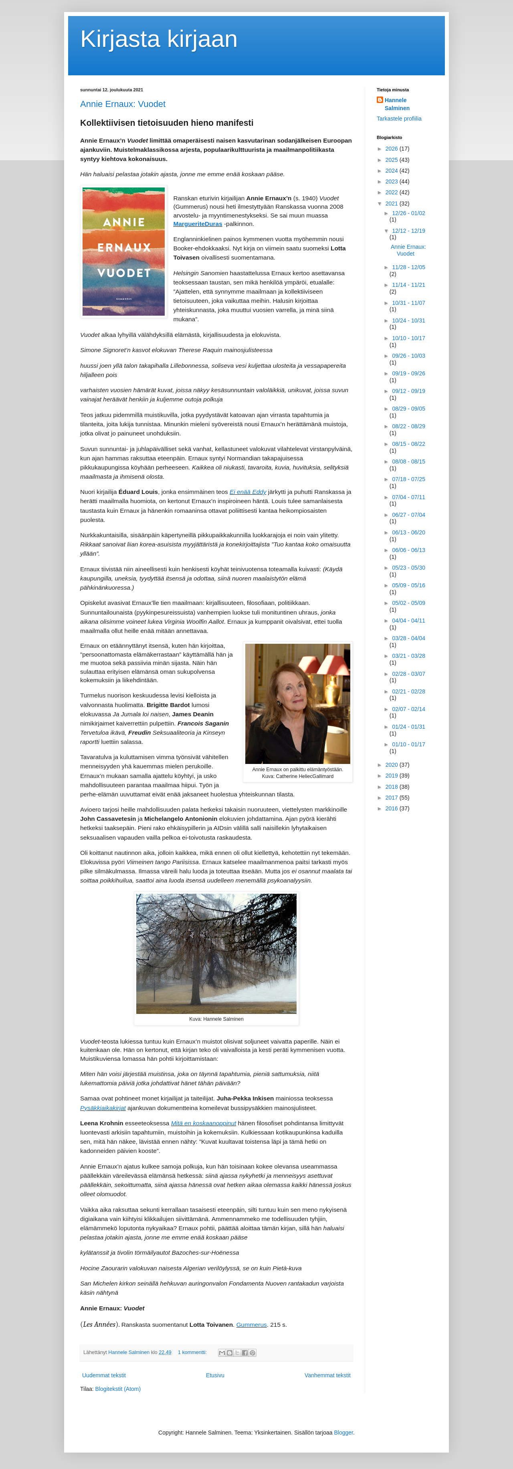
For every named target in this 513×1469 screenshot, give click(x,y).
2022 (393, 192)
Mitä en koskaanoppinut (203, 1123)
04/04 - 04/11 (408, 620)
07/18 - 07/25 (408, 479)
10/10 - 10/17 (408, 338)
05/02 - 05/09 (408, 603)
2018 (393, 787)
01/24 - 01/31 (408, 726)
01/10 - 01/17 (408, 744)
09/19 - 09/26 (408, 373)
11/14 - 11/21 (408, 285)
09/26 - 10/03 (408, 356)
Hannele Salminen (397, 104)
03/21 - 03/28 (408, 656)
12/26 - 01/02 (408, 213)
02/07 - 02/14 (408, 709)
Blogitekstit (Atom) (118, 1389)
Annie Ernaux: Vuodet (123, 104)
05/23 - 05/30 (408, 567)
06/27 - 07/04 (408, 515)
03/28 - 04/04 (408, 638)
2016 (393, 808)
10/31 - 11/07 (408, 303)
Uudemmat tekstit (104, 1375)
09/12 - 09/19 (408, 391)
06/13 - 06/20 (408, 532)
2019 (393, 775)
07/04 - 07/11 (408, 497)
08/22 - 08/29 (408, 426)
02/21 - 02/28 (408, 691)
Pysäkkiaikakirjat (103, 1107)
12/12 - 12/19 (408, 231)
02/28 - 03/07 (408, 674)
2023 (393, 181)
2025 (393, 160)
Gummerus (251, 1324)
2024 (393, 170)
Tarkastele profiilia (399, 118)
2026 (393, 148)
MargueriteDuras (197, 223)
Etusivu (215, 1375)
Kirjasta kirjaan (159, 38)
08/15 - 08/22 (408, 444)
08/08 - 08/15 (408, 461)
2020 (393, 765)
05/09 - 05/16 (408, 585)
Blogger (343, 1432)
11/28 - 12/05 (408, 267)
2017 (393, 797)
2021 (393, 203)
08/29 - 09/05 (408, 408)
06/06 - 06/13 (408, 550)
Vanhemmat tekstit (328, 1375)
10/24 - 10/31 (408, 320)
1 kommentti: (193, 1352)
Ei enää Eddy (248, 491)
